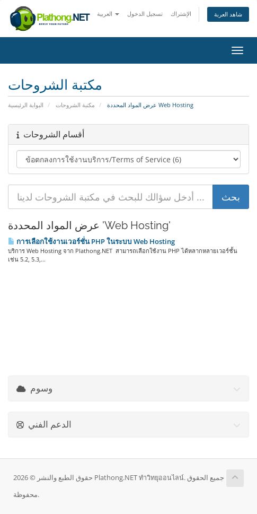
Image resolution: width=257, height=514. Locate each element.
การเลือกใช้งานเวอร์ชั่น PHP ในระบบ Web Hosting (91, 241)
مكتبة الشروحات (75, 105)
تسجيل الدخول (145, 14)
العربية (108, 14)
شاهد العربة (228, 14)
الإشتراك (181, 14)
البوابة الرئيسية (25, 105)
